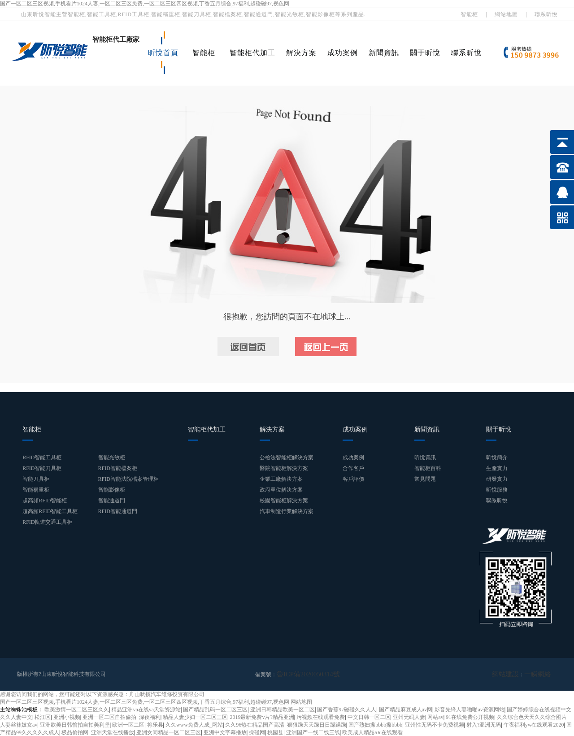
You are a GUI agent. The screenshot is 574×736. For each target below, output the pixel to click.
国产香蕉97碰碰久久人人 (346, 709)
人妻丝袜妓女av (18, 724)
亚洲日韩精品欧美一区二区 (282, 709)
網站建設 (513, 674)
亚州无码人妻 (409, 717)
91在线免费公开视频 (470, 717)
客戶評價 (353, 479)
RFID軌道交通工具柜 (47, 522)
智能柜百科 (427, 468)
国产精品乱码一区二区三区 (215, 709)
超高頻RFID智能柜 (44, 500)
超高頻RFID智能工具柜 (50, 511)
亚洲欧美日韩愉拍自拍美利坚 (75, 724)
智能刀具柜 (35, 479)
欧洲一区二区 (128, 724)
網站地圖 (506, 14)
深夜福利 (150, 717)
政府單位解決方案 (281, 490)
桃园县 (275, 732)
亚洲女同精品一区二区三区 (168, 732)
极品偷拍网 (74, 732)
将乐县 (155, 724)
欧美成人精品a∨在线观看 (372, 732)
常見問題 (425, 479)
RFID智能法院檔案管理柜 (128, 479)
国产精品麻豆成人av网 (405, 709)
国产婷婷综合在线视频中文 (539, 709)
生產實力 (497, 468)
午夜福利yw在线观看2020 (534, 724)
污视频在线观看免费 (320, 717)
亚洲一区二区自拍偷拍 (109, 717)
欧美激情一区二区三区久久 (76, 709)
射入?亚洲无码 (483, 724)
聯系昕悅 (546, 14)
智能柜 (469, 14)
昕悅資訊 (425, 457)
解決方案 (301, 53)
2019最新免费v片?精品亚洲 (262, 717)
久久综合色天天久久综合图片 (532, 717)
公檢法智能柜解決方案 (286, 457)
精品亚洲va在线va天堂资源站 (146, 709)
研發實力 (497, 479)
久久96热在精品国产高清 (254, 724)
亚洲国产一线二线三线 (313, 732)
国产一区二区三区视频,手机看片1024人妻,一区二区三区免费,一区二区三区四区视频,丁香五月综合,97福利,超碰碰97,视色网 (144, 3)
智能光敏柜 (111, 457)
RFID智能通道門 (117, 511)
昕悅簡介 (497, 457)
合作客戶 (353, 468)
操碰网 (257, 732)
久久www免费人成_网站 (194, 724)
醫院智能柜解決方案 (284, 468)
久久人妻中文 (16, 717)
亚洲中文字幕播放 (225, 732)
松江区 (43, 717)
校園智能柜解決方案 (284, 500)
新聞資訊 (384, 53)
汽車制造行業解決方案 (286, 511)
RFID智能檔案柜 (117, 468)
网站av (435, 717)
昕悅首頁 (163, 53)
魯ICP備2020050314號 (302, 674)
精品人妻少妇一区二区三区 (195, 717)
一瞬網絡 (540, 674)
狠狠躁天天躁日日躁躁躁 (316, 724)
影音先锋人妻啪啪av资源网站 (469, 709)
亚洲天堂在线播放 (112, 732)
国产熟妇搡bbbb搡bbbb (375, 724)
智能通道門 (111, 500)
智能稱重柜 (35, 490)
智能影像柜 (111, 490)
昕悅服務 (497, 490)
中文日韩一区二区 (369, 717)
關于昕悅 (425, 53)
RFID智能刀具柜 (41, 468)
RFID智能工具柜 (41, 457)
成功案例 (342, 53)
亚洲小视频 (66, 717)
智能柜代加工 (252, 53)
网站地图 (301, 701)
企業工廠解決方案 (281, 479)
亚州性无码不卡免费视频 (434, 724)
